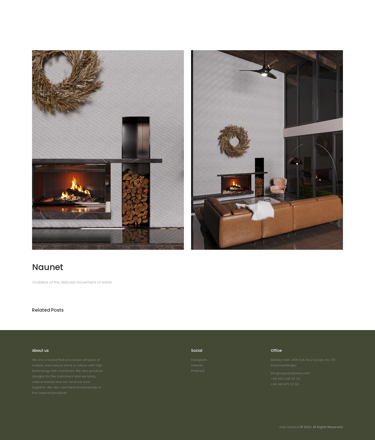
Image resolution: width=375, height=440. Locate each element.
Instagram (199, 360)
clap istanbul (289, 427)
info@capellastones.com (290, 373)
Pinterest (197, 371)
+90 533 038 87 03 (285, 378)
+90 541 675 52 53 (285, 384)
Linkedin (197, 365)
